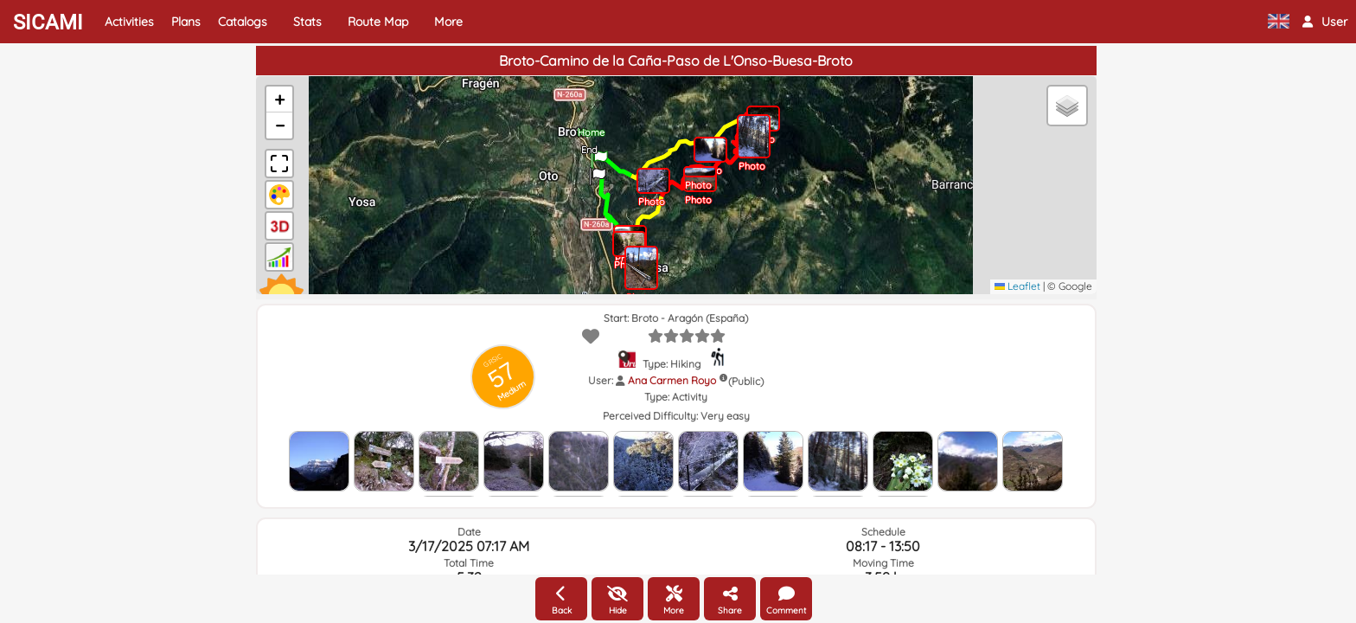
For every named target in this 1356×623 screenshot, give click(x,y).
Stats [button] (307, 21)
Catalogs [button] (242, 21)
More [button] (448, 21)
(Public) (746, 381)
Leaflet (1017, 285)
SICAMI (48, 22)
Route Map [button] (378, 21)
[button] (1324, 21)
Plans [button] (186, 21)
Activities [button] (129, 21)
